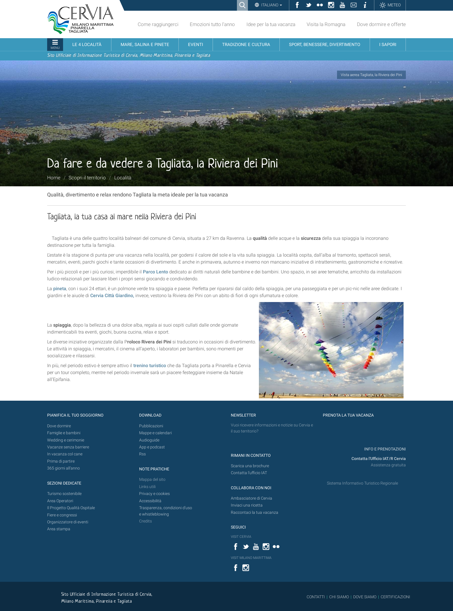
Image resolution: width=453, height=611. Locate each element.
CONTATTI (316, 597)
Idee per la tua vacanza (270, 24)
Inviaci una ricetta (247, 505)
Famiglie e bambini (63, 432)
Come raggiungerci (158, 24)
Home (53, 178)
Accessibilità (150, 500)
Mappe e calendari (155, 432)
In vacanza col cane (64, 454)
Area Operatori (60, 500)
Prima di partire (61, 461)
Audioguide (149, 440)
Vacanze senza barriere (68, 447)
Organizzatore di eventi (67, 522)
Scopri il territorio (87, 178)
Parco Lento (155, 272)
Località (122, 178)
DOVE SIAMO (364, 597)
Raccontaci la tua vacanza (254, 512)
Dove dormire (59, 426)
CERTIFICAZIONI (395, 597)
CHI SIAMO (339, 597)
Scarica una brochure (250, 465)
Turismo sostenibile (64, 493)
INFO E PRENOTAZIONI (384, 449)
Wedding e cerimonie (65, 440)
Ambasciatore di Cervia (251, 498)
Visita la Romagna (326, 24)
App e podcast (152, 447)
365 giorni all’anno (63, 468)
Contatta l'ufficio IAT (249, 472)
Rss (142, 454)
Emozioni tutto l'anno (212, 24)
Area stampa (58, 529)
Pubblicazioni (151, 426)
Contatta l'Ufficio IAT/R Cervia (378, 458)
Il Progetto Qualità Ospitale (71, 507)
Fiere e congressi (62, 515)
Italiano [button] (271, 5)
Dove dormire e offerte (381, 24)
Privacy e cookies (154, 493)
